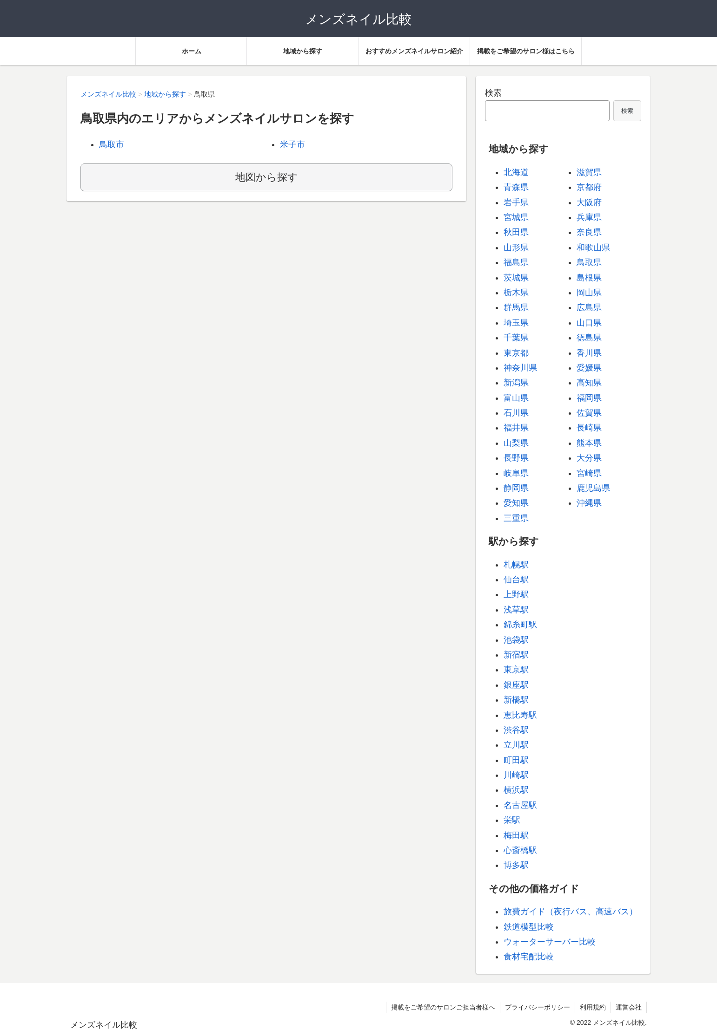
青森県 (516, 187)
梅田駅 (516, 835)
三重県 (516, 518)
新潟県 (516, 382)
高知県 (589, 382)
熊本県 (589, 443)
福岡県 (589, 398)
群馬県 (516, 307)
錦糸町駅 (520, 624)
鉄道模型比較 (529, 927)
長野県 (516, 458)
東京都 (516, 353)
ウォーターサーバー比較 (550, 941)
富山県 (516, 398)
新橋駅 (516, 699)
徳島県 (589, 337)
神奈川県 (520, 367)
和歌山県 (593, 247)
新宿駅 (516, 654)
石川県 (516, 412)
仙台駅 (516, 579)
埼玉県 (516, 322)
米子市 (292, 144)
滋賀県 (589, 172)
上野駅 (516, 594)
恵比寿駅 (520, 715)
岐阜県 (516, 473)
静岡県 (516, 488)
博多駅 (516, 865)
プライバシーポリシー (537, 1007)
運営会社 (629, 1007)
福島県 (516, 262)
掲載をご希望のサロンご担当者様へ (443, 1007)
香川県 (589, 353)
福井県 (516, 427)
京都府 (589, 187)
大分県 (589, 458)
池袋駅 (516, 640)
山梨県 (516, 443)
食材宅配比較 (529, 956)
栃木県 (516, 292)
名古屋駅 (520, 805)
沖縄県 (589, 503)
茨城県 (516, 277)
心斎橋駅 (520, 850)
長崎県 (589, 427)
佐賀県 (589, 412)
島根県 (589, 277)
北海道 (516, 172)
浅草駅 (516, 609)
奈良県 (589, 232)
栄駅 (512, 820)
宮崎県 (589, 473)
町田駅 (516, 760)
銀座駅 (516, 685)
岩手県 (516, 202)
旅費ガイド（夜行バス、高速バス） (570, 911)
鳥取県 (589, 262)
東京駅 (516, 669)
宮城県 (516, 217)
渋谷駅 (516, 730)
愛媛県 (589, 367)
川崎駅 (516, 775)
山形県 (516, 247)
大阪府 (589, 202)
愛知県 (516, 503)
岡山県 (589, 292)
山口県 (589, 322)
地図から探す (266, 177)
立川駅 (516, 744)
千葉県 (516, 337)
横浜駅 (516, 790)
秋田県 (516, 232)
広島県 (589, 307)
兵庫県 (589, 217)
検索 (493, 93)
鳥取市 (111, 144)
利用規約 (593, 1007)
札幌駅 (516, 564)
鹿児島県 (593, 488)
